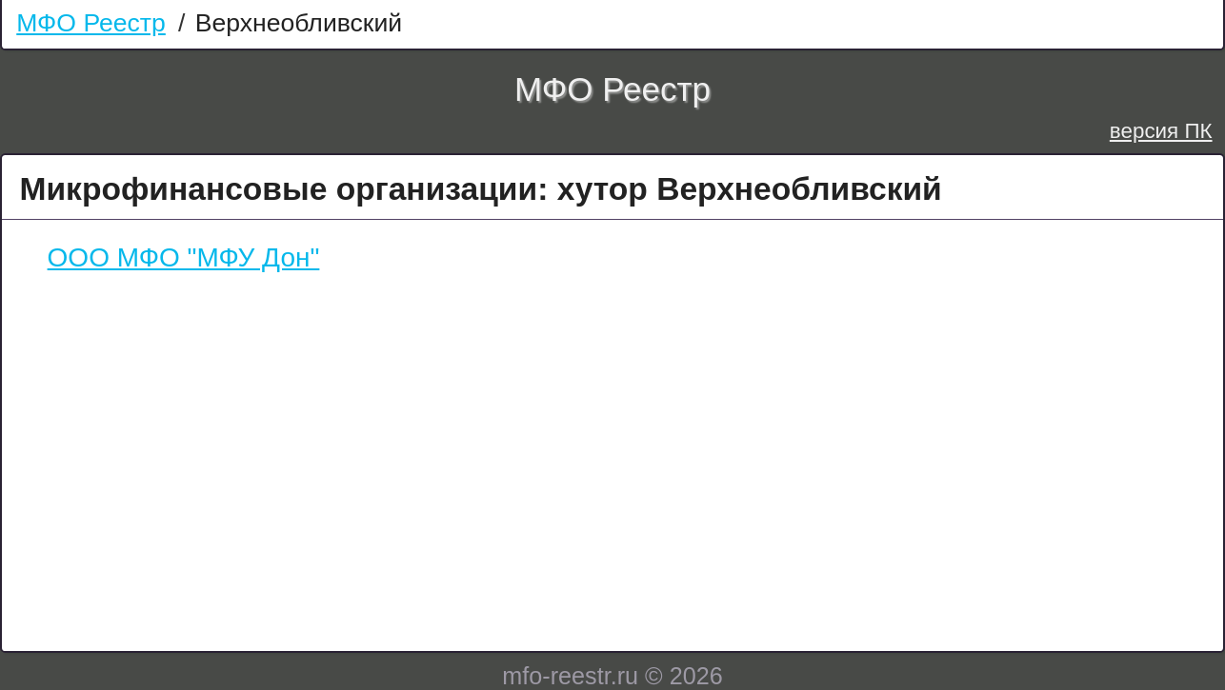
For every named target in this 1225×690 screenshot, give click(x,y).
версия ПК (1161, 131)
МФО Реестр (91, 23)
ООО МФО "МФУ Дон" (184, 257)
